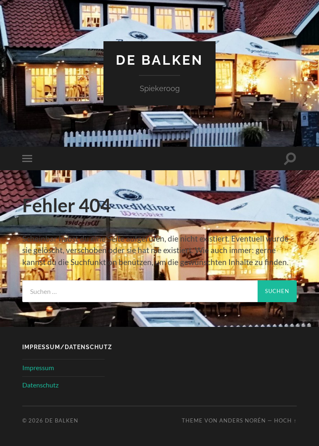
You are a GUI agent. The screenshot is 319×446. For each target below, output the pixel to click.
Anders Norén (242, 420)
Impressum (38, 367)
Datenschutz (40, 385)
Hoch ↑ (285, 420)
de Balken (159, 60)
